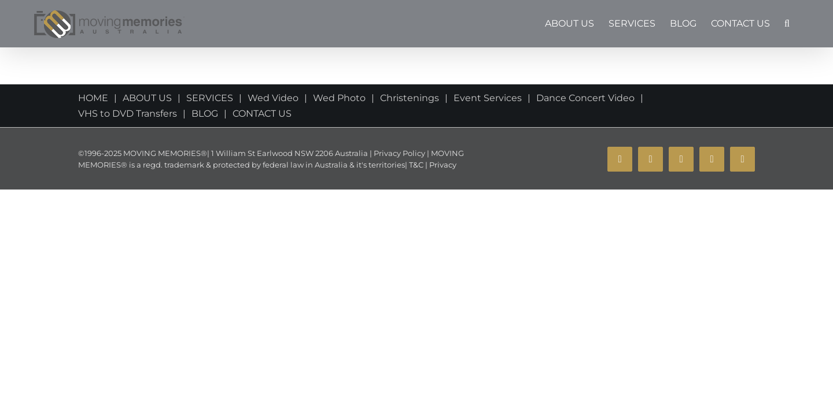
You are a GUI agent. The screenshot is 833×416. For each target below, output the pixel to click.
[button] (801, 23)
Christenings (409, 97)
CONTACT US (262, 113)
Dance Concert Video (585, 97)
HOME (93, 97)
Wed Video (273, 97)
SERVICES (209, 97)
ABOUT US (147, 97)
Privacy (441, 164)
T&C (415, 164)
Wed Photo (339, 97)
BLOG (204, 113)
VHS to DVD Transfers (127, 113)
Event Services (488, 97)
